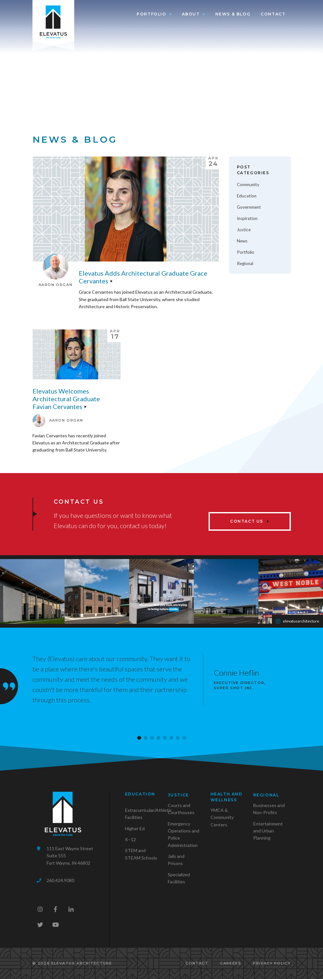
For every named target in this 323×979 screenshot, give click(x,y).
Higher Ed (135, 828)
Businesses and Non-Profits (269, 809)
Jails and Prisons (176, 859)
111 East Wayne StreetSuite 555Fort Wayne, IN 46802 (70, 856)
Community (248, 184)
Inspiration (247, 218)
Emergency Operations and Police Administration (183, 834)
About (191, 14)
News (242, 240)
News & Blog (233, 14)
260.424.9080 (60, 880)
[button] (139, 738)
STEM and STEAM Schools (141, 854)
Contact (273, 14)
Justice (244, 229)
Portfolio (151, 14)
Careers (230, 963)
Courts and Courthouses (181, 809)
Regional (245, 263)
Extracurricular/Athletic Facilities (148, 813)
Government (249, 207)
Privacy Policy (272, 963)
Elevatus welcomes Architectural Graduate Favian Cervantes (66, 398)
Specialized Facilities (179, 878)
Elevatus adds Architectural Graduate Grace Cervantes (143, 277)
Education (246, 195)
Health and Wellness (227, 797)
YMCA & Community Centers (222, 817)
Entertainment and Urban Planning (268, 831)
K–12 (130, 839)
